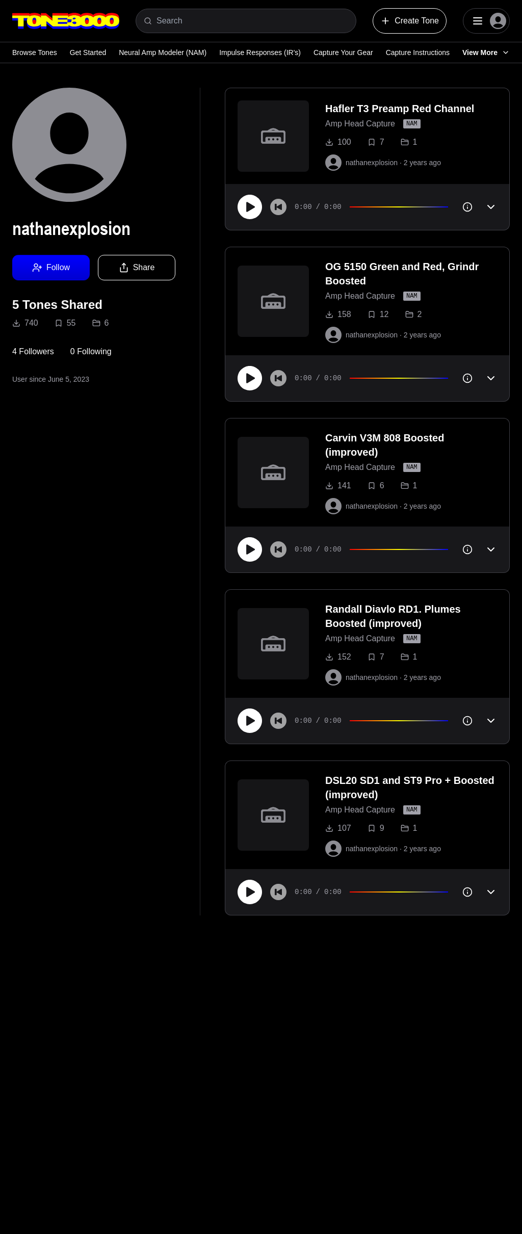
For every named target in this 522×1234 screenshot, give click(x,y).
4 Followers (33, 351)
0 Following (91, 351)
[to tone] (273, 136)
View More (486, 52)
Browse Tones (34, 52)
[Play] (250, 207)
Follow (51, 267)
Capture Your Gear (343, 52)
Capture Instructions (418, 52)
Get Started (88, 52)
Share (137, 267)
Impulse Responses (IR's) (260, 52)
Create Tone (409, 21)
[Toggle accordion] (491, 207)
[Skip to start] (278, 207)
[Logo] (65, 21)
